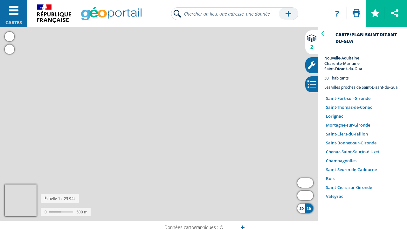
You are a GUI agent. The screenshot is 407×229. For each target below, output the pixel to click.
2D (302, 208)
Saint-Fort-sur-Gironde (348, 98)
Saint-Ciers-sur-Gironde (349, 187)
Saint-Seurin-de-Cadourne (351, 169)
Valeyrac (334, 196)
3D (309, 208)
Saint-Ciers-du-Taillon (347, 134)
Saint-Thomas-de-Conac (349, 107)
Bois (330, 178)
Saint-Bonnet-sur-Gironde (351, 143)
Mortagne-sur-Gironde (348, 125)
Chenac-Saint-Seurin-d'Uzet (352, 152)
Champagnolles (341, 160)
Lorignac (334, 116)
